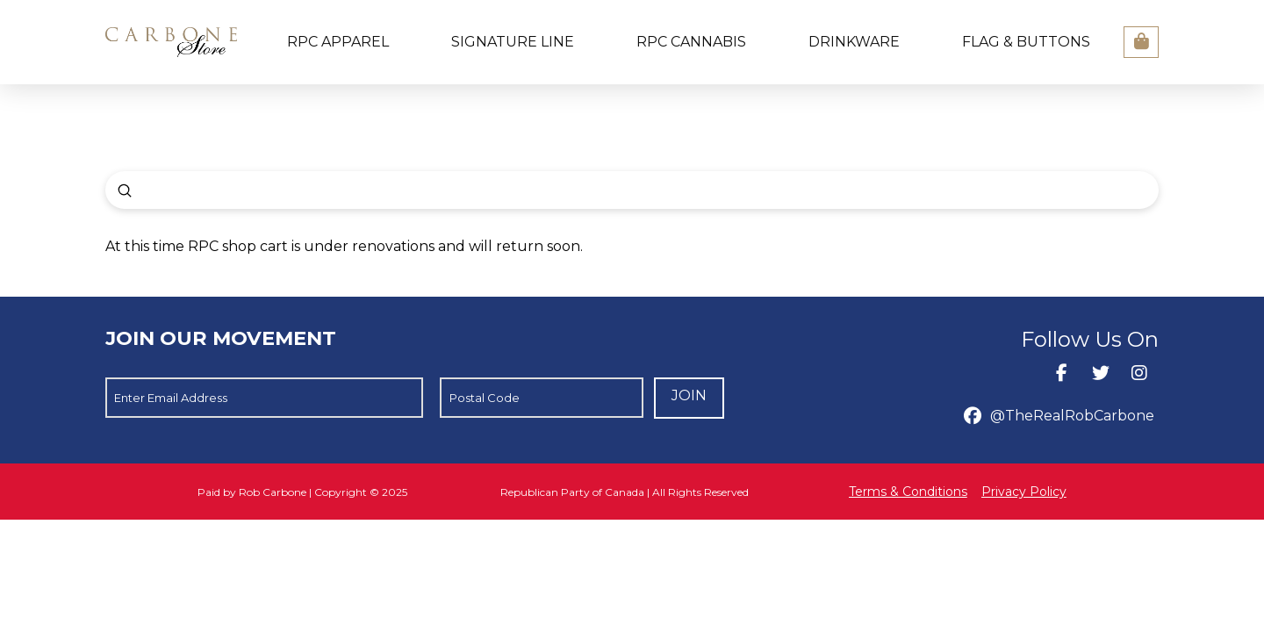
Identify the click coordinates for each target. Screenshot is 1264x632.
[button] (1141, 42)
